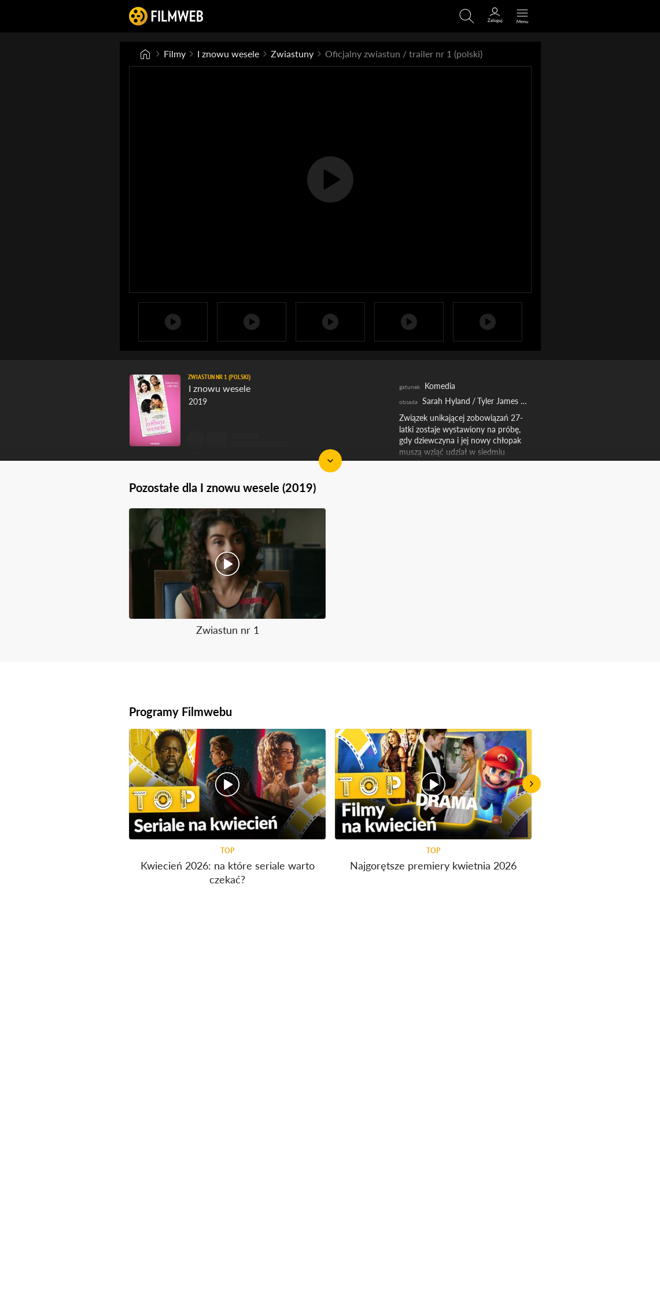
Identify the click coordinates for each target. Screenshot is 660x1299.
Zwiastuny (292, 53)
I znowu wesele (228, 53)
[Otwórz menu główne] (522, 16)
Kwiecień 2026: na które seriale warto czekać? (227, 872)
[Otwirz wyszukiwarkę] (467, 16)
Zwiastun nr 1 (227, 629)
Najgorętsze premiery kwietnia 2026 (433, 865)
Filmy (175, 53)
